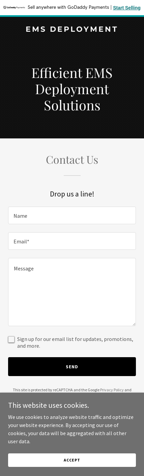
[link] (72, 29)
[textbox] (72, 215)
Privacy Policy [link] (112, 389)
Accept (72, 459)
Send (72, 367)
